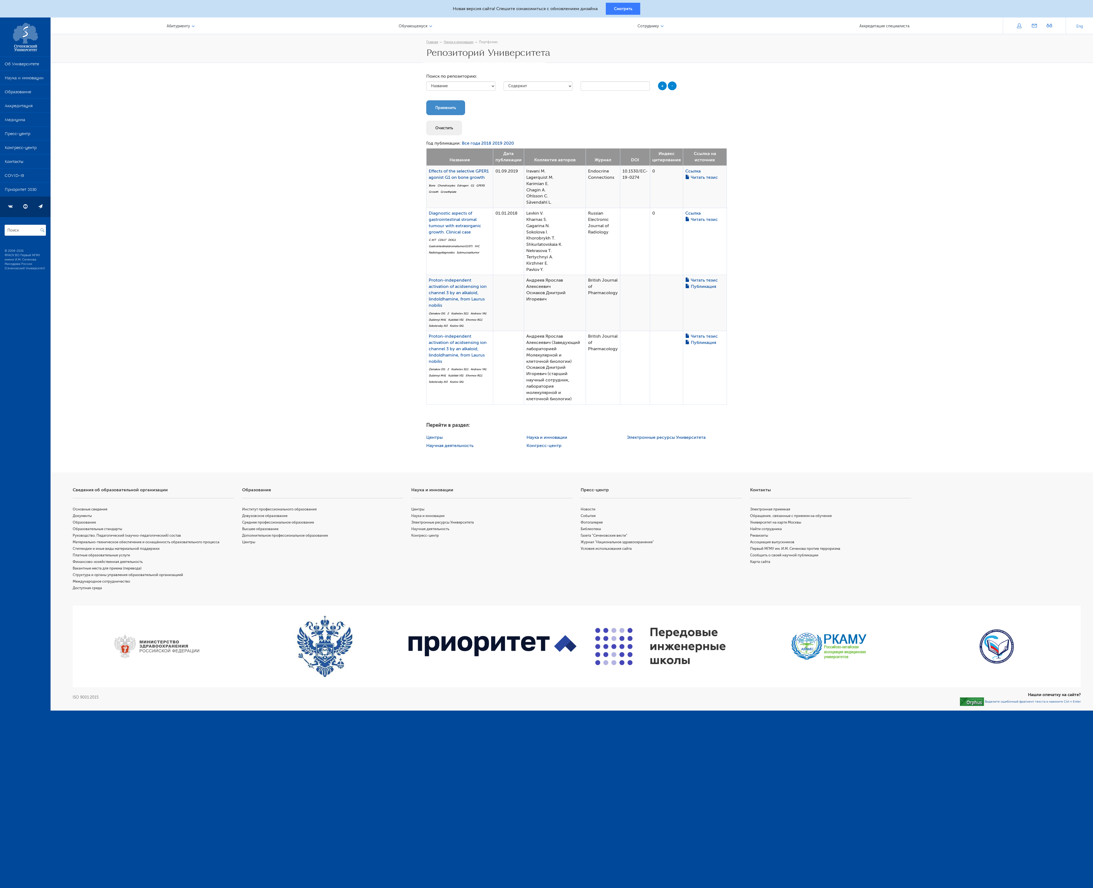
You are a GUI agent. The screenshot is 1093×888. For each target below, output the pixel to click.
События (589, 517)
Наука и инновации (24, 80)
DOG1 (453, 241)
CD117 (443, 241)
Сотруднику (649, 27)
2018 (488, 144)
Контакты (14, 163)
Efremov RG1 (475, 320)
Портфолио (489, 43)
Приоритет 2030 (21, 191)
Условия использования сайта (607, 550)
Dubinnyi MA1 (438, 320)
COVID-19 (14, 177)
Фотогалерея (593, 523)
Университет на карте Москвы (776, 523)
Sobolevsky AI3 (439, 327)
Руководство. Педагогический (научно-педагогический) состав (129, 536)
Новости (589, 510)
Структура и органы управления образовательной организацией (130, 576)
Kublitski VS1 (457, 320)
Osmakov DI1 (438, 314)
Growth (435, 192)
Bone (433, 186)
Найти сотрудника (767, 530)
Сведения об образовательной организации (122, 491)
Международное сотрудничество (104, 582)
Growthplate (450, 192)
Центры (436, 438)
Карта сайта (761, 563)
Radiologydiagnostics (443, 253)
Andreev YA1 (480, 314)
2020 (510, 144)
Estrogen (464, 186)
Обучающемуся (414, 27)
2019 (499, 144)
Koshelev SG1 (461, 314)
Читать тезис (703, 178)
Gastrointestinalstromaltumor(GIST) (452, 247)
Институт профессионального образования (281, 510)
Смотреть (623, 9)
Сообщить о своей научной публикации (785, 556)
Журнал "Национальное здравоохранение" (618, 543)
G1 (473, 186)
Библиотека (592, 530)
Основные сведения (92, 510)
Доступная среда (89, 589)
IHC (478, 247)
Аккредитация (19, 108)
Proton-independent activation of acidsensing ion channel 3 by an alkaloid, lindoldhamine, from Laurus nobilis (459, 294)
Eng (1079, 27)
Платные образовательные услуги (104, 556)
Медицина (15, 121)
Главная (433, 43)
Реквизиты (760, 536)
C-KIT (433, 241)
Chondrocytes (447, 186)
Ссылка (694, 172)
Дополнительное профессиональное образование (287, 536)
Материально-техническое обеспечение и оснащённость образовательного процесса (148, 543)
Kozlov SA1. (458, 327)
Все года (472, 144)
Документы (84, 517)
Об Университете (22, 66)
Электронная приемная (771, 510)
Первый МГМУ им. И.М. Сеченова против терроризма (796, 550)
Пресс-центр (17, 135)
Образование (18, 94)
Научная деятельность (451, 446)
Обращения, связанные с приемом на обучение (792, 517)
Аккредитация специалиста (885, 27)
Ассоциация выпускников (773, 543)
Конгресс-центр (21, 149)
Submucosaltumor (469, 253)
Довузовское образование (266, 517)
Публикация (702, 287)
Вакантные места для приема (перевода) (109, 569)
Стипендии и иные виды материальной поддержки (118, 550)
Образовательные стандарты (100, 530)
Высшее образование (262, 530)
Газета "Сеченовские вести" (605, 536)
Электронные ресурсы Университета (667, 438)
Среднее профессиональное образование (280, 523)
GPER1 (482, 186)
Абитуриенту (180, 27)
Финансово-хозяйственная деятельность (110, 563)
